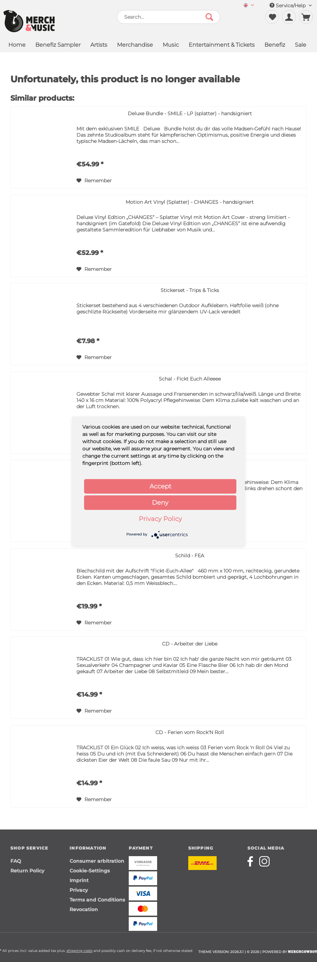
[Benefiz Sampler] (57, 45)
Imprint (79, 880)
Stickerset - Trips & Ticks (190, 290)
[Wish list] (272, 17)
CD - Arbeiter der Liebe (189, 644)
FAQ (15, 861)
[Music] (171, 45)
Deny (160, 502)
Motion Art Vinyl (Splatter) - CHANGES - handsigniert (190, 202)
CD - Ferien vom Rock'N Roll (189, 732)
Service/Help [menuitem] (291, 5)
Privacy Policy (160, 519)
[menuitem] (248, 5)
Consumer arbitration (97, 861)
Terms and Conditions (97, 900)
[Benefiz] (275, 45)
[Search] (209, 17)
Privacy (79, 890)
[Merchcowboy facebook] (252, 861)
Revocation (84, 909)
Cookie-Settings (90, 871)
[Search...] (168, 17)
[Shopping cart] (306, 17)
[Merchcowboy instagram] (264, 861)
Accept (160, 486)
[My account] (289, 17)
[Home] (16, 45)
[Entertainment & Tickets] (222, 45)
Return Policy (27, 871)
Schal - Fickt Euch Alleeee (190, 379)
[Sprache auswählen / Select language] (249, 5)
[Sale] (300, 45)
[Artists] (98, 45)
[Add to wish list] (94, 180)
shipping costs (79, 951)
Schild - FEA (189, 555)
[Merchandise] (135, 45)
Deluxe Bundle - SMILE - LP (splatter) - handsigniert (190, 113)
